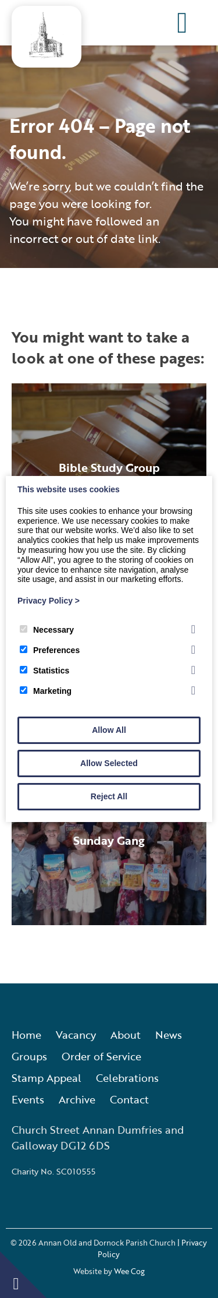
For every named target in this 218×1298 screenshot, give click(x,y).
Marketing (46, 691)
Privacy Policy (48, 600)
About (125, 1034)
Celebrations (127, 1077)
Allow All (109, 730)
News (168, 1034)
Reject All (109, 796)
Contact (129, 1099)
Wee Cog (129, 1271)
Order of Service (101, 1056)
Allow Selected (109, 763)
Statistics (44, 670)
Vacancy (76, 1034)
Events (28, 1099)
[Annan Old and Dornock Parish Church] (46, 54)
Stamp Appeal (46, 1077)
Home (26, 1034)
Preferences (50, 650)
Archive (77, 1099)
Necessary (47, 629)
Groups (29, 1056)
